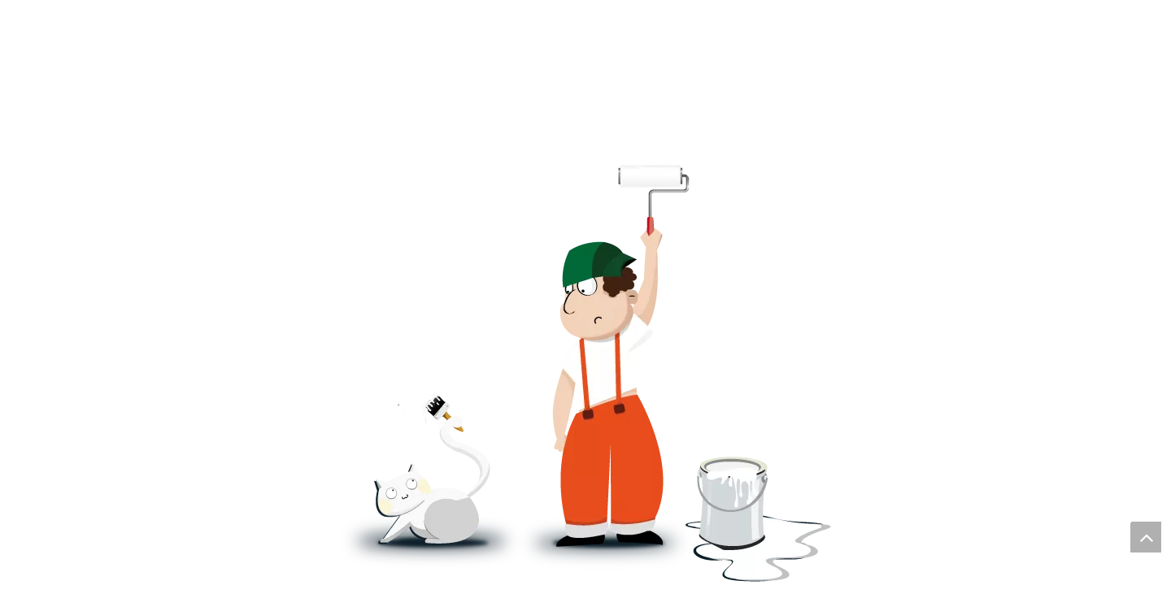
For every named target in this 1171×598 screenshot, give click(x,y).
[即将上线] (585, 373)
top (1145, 537)
